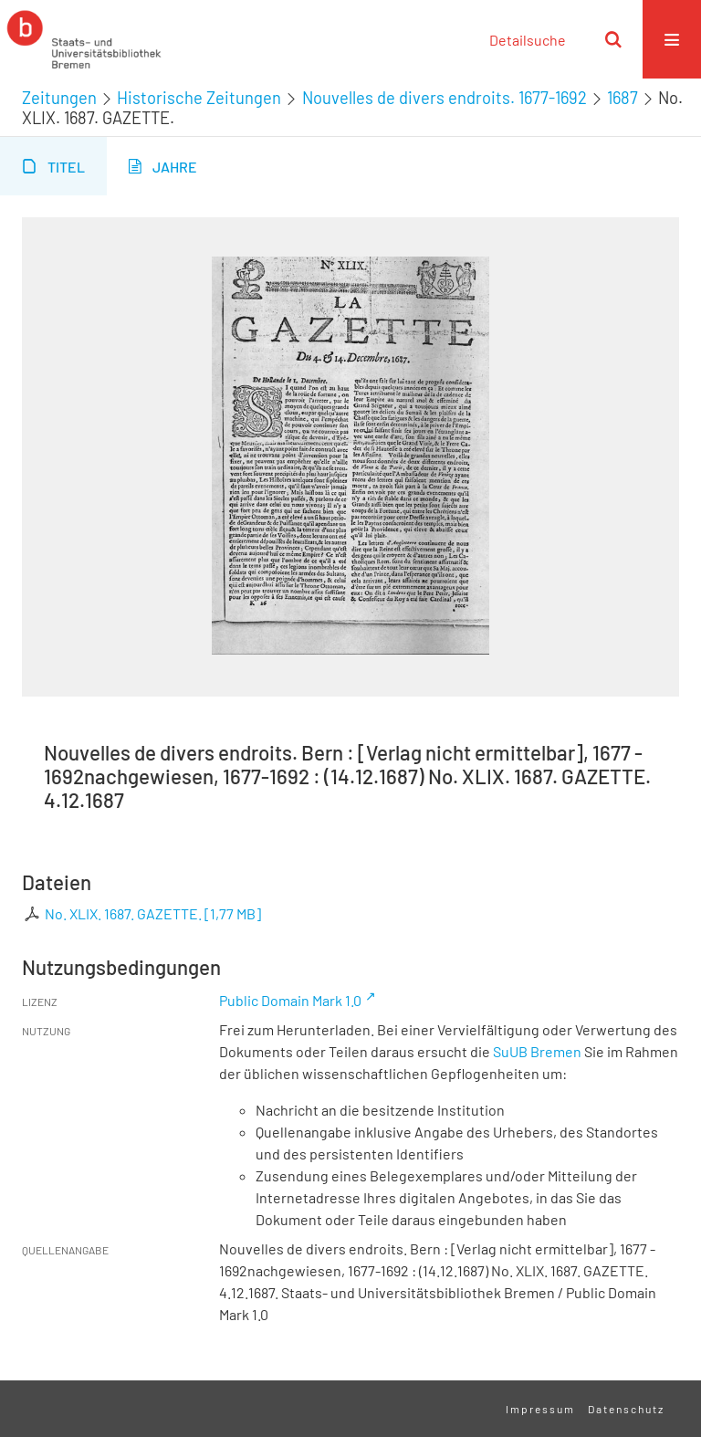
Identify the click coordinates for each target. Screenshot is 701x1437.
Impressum (540, 1408)
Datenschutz (626, 1408)
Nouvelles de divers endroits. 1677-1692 (444, 98)
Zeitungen (59, 98)
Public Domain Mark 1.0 (290, 1000)
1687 (622, 98)
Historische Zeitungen (199, 98)
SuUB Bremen (537, 1051)
